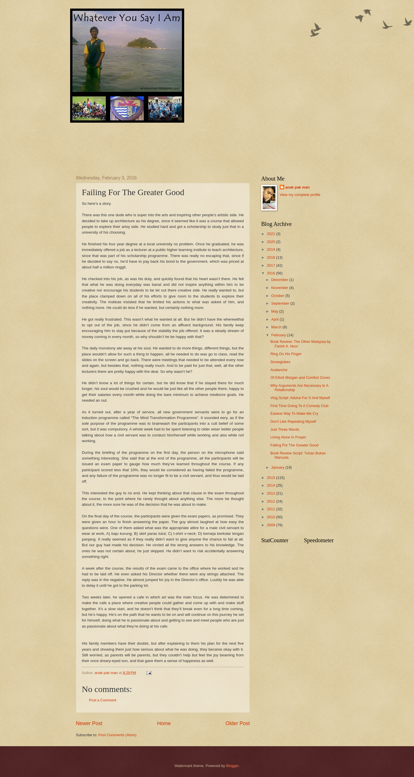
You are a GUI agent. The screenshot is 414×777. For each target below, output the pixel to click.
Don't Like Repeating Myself (293, 421)
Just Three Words (284, 429)
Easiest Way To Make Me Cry (294, 413)
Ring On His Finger (285, 354)
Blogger (232, 766)
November (280, 288)
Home (164, 723)
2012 (271, 501)
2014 (271, 485)
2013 (271, 493)
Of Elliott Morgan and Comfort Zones (300, 377)
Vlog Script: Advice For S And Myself (300, 398)
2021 (271, 234)
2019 (271, 249)
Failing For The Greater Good (294, 445)
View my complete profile (300, 195)
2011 (271, 509)
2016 (271, 273)
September (280, 303)
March (276, 327)
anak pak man (297, 187)
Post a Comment (102, 700)
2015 (271, 477)
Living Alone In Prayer (288, 437)
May (275, 311)
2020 (271, 242)
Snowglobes (280, 362)
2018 (271, 257)
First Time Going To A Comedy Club (299, 406)
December (280, 280)
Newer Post (89, 723)
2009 (271, 525)
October (278, 296)
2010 (271, 517)
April (275, 319)
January (278, 467)
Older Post (238, 723)
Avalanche (278, 370)
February (279, 335)
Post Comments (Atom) (117, 735)
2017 (271, 265)
